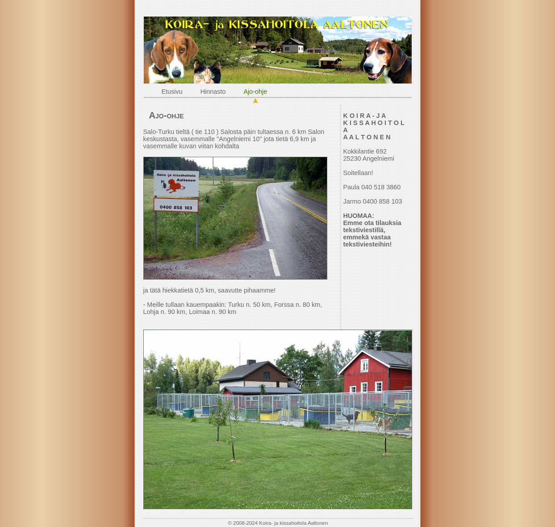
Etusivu (172, 91)
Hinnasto (213, 91)
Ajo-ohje (255, 91)
